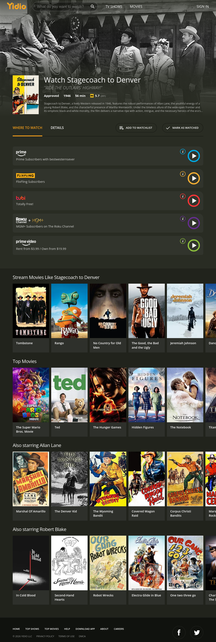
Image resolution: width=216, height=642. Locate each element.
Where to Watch (27, 127)
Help (67, 628)
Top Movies (52, 628)
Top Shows (32, 628)
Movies (136, 6)
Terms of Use (66, 636)
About (104, 628)
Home (16, 628)
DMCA (82, 636)
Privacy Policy (45, 636)
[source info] (182, 151)
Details (57, 127)
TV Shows (114, 6)
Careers (119, 628)
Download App (85, 628)
